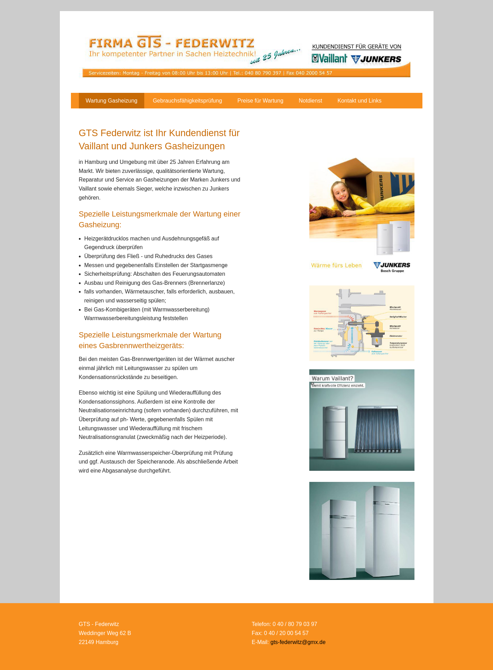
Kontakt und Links (360, 101)
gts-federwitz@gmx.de (298, 642)
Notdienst (310, 101)
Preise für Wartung (260, 101)
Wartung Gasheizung (112, 101)
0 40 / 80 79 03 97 (295, 624)
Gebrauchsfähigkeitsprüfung (187, 101)
